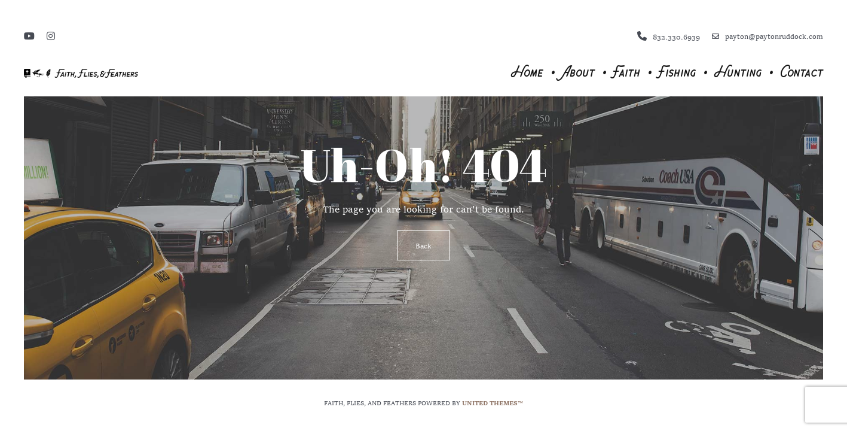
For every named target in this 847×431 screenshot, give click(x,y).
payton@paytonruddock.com (767, 36)
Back (423, 245)
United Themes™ (492, 402)
